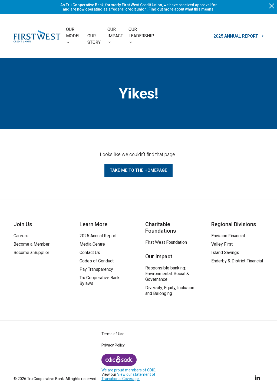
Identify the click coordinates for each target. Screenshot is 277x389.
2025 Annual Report (238, 36)
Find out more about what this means (181, 9)
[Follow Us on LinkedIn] (258, 377)
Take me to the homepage (138, 170)
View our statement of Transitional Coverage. (128, 376)
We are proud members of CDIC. (128, 370)
